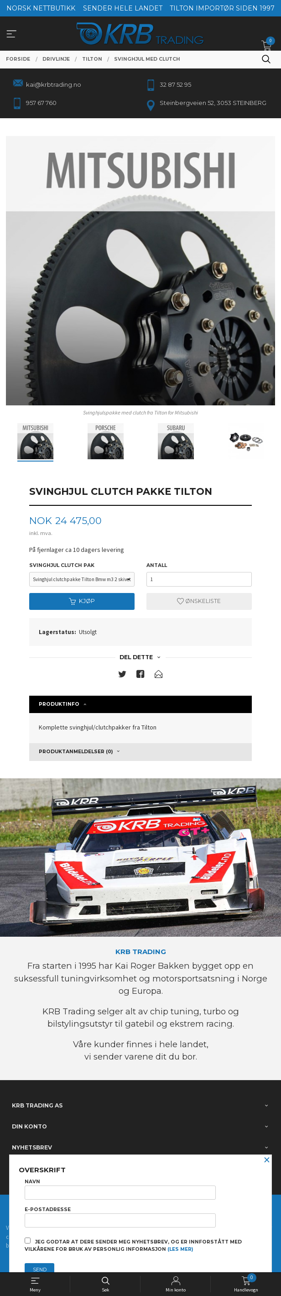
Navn (120, 1189)
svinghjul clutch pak (61, 565)
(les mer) (180, 1249)
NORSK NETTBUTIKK (40, 8)
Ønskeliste (199, 601)
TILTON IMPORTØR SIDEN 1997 (222, 8)
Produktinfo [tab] (59, 704)
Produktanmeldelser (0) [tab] (76, 752)
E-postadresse (120, 1217)
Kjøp (82, 601)
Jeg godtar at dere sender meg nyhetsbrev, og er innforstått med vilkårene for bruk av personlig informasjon (133, 1245)
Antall (156, 565)
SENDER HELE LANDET (122, 8)
